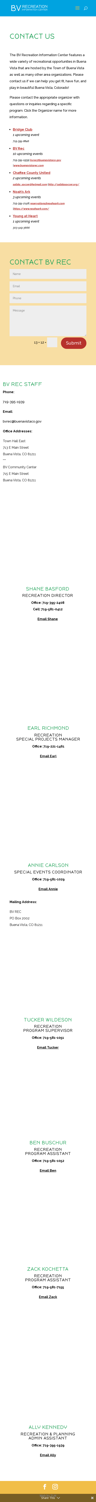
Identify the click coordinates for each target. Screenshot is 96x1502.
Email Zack (48, 1297)
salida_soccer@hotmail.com (30, 184)
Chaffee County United (31, 173)
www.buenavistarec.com (29, 165)
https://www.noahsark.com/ (31, 208)
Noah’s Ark (21, 192)
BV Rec (18, 148)
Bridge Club (22, 129)
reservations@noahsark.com (47, 203)
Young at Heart (25, 216)
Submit (73, 343)
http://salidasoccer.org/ (64, 184)
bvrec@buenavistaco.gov (45, 160)
